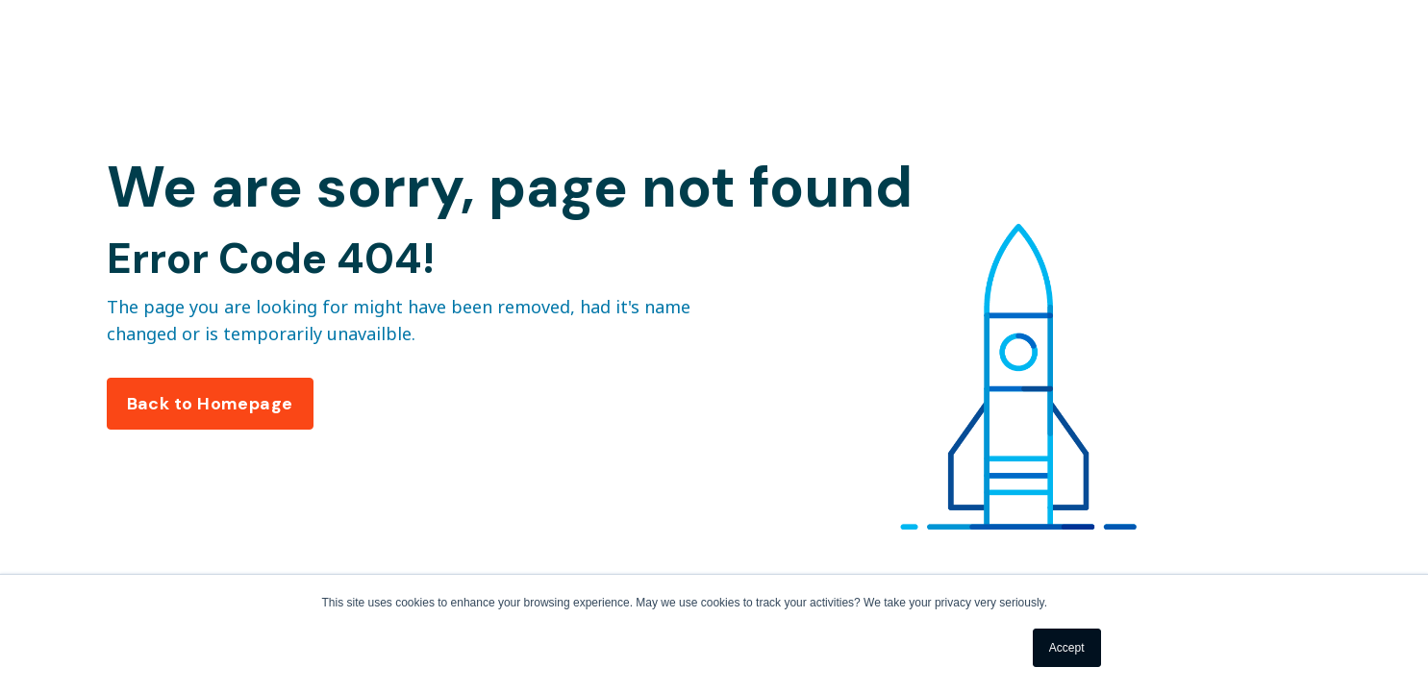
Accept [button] (1067, 648)
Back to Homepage (210, 403)
